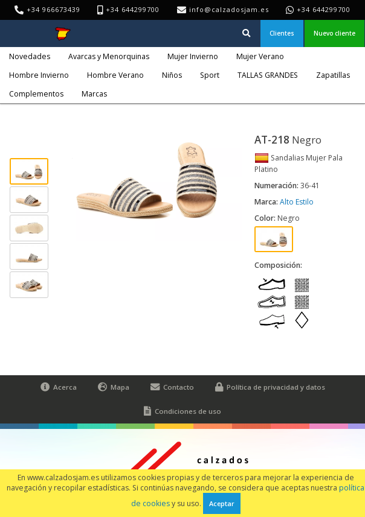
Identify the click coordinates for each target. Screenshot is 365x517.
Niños (172, 75)
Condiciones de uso (182, 411)
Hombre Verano (115, 75)
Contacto (172, 387)
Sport (209, 75)
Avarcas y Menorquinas (108, 56)
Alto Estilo (297, 202)
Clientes (282, 33)
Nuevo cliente (334, 33)
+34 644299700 (323, 9)
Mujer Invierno (192, 56)
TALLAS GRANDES (267, 75)
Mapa (113, 387)
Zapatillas (333, 75)
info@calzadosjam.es (229, 9)
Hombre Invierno (39, 75)
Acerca (58, 387)
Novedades (29, 56)
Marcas (94, 94)
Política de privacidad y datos (270, 387)
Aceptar (221, 503)
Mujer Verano (260, 56)
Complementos (36, 94)
